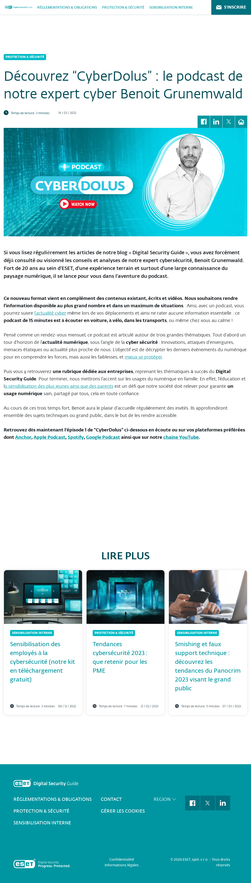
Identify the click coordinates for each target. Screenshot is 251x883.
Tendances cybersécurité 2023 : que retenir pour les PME (120, 657)
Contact (111, 799)
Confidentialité (121, 859)
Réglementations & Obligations (67, 7)
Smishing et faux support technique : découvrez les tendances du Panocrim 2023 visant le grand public (208, 666)
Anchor (23, 437)
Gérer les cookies (123, 811)
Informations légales (122, 865)
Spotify (76, 437)
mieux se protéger (143, 357)
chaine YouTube (181, 437)
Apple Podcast (49, 437)
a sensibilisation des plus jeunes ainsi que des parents (59, 386)
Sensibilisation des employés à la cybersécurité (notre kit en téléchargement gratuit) (42, 662)
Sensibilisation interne (171, 7)
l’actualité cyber (50, 313)
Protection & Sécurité (123, 7)
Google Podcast (103, 437)
